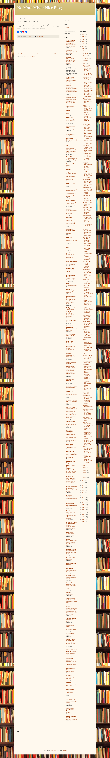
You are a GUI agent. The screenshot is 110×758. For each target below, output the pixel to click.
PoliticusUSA (69, 476)
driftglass (68, 209)
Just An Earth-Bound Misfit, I (70, 326)
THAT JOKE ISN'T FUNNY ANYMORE (87, 78)
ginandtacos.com (70, 253)
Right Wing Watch (71, 557)
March (85, 472)
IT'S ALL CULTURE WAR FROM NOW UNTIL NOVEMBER (88, 449)
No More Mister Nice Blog (39, 7)
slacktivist (68, 592)
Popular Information (71, 486)
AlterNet (68, 67)
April (84, 470)
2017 (83, 485)
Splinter (68, 606)
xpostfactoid (69, 698)
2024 (83, 39)
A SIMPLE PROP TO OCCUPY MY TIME (87, 357)
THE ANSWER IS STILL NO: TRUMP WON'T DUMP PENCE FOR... (87, 350)
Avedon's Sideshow (71, 105)
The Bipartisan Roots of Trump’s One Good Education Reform (71, 471)
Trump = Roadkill (70, 185)
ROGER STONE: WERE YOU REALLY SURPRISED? (87, 317)
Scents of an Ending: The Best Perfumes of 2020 (71, 587)
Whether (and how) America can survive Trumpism (71, 80)
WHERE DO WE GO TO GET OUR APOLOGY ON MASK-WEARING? (88, 310)
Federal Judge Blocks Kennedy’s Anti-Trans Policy (71, 552)
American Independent (69, 86)
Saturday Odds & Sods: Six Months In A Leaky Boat (71, 240)
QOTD (67, 249)
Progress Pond (70, 503)
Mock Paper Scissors (71, 386)
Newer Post (20, 54)
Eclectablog (69, 217)
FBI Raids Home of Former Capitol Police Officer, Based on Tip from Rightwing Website (71, 193)
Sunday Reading (70, 129)
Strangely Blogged (71, 618)
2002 (83, 521)
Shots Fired (69, 337)
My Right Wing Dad (71, 400)
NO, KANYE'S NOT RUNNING (88, 406)
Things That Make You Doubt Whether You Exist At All (71, 212)
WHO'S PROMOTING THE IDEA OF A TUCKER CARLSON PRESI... (88, 426)
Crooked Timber (70, 156)
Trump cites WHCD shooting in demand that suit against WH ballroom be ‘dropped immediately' (71, 515)
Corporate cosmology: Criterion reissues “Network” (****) (71, 203)
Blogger (64, 750)
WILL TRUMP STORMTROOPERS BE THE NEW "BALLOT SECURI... (87, 182)
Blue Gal (68, 133)
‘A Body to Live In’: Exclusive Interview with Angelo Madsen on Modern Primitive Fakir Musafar (71, 176)
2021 (83, 46)
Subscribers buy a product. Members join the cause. (71, 498)
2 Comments (40, 36)
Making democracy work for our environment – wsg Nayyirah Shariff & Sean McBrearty (70, 222)
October (85, 55)
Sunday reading (69, 594)
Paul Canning (69, 444)
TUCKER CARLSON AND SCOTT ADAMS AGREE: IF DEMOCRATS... (88, 441)
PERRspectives (70, 451)
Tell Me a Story (70, 633)
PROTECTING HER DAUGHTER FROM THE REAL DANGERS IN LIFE (87, 385)
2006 (83, 512)
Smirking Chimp (70, 598)
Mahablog (69, 353)
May (84, 467)
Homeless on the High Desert (70, 276)
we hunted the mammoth (69, 659)
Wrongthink (86, 279)
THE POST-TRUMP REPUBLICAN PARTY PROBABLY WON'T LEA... (87, 118)
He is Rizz (68, 712)
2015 (83, 490)
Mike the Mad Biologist (70, 379)
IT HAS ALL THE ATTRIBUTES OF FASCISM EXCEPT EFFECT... (87, 210)
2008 (83, 507)
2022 (83, 44)
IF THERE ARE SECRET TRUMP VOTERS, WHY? (87, 264)
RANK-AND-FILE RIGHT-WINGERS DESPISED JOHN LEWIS (87, 240)
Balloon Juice (69, 117)
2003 (83, 519)
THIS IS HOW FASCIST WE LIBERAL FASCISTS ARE (87, 367)
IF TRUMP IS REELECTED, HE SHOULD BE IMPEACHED (87, 232)
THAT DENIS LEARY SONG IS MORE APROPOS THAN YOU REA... (87, 399)
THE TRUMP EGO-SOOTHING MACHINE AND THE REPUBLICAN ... (88, 294)
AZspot (68, 110)
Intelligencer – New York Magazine (71, 308)
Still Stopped (69, 321)
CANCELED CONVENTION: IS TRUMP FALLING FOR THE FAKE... (87, 174)
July (84, 63)
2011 (83, 500)
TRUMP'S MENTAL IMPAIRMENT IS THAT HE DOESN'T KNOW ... (87, 165)
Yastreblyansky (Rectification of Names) (70, 709)
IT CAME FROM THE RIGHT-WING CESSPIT (87, 225)
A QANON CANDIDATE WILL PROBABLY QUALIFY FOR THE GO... (87, 458)
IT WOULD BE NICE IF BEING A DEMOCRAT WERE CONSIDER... (87, 218)
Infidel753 (69, 289)
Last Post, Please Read (71, 719)
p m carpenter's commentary (70, 430)
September (86, 58)
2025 (83, 36)
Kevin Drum (69, 341)
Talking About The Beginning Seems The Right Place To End (71, 424)
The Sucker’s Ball (70, 349)
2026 (83, 34)
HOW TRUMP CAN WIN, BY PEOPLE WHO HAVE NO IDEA (88, 302)
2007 (83, 509)
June (84, 465)
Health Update (69, 342)
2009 (83, 504)
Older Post (56, 54)
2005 (83, 514)
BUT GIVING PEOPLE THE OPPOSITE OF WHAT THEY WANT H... (87, 68)
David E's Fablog (70, 183)
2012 (83, 497)
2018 (83, 483)
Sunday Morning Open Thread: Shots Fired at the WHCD (71, 120)
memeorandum (70, 366)
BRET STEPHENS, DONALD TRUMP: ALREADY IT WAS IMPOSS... (88, 412)
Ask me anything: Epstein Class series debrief (70, 643)
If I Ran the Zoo (70, 284)
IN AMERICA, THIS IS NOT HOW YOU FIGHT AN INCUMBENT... (87, 127)
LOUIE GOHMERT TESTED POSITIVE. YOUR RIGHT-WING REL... (88, 93)
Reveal (68, 539)
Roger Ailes (69, 559)
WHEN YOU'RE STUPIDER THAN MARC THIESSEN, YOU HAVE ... (87, 156)
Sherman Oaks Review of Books (70, 583)
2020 (83, 48)
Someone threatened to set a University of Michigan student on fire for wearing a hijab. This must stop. (71, 611)
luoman (54, 750)
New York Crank (70, 407)
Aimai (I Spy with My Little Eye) (70, 41)
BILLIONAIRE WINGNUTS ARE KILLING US (87, 101)
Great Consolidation (71, 261)
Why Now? (69, 675)
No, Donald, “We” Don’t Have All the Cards (70, 357)
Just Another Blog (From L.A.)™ (71, 335)
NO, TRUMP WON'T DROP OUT (87, 419)
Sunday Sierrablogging (71, 285)
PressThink (69, 495)
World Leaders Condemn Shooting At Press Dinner (71, 315)
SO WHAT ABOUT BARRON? (88, 361)
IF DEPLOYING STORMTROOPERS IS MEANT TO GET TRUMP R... (87, 190)
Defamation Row (70, 671)
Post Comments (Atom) (29, 56)
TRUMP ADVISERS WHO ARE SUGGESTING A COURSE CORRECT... (87, 333)
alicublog (68, 57)
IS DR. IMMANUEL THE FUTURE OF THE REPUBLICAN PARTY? (87, 109)
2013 (83, 495)
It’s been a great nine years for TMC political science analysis (71, 394)
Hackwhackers (70, 268)
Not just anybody (70, 106)
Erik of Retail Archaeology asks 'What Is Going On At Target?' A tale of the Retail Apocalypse (71, 149)
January (85, 477)
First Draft (69, 237)
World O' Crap (70, 689)
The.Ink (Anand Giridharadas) (70, 640)
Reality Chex (69, 532)
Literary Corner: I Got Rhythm (87, 282)
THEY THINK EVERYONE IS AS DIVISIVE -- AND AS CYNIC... (87, 248)
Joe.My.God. (69, 311)
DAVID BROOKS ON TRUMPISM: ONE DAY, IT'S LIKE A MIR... (87, 256)
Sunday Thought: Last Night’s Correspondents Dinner (71, 601)
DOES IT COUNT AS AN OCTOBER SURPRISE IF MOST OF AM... (87, 85)
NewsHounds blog (71, 421)
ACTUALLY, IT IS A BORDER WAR (87, 204)
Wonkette (68, 682)
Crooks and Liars (70, 164)
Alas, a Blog (69, 50)
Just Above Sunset (71, 320)
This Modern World (71, 649)
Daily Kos (68, 169)
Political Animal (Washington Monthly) (70, 467)
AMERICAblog (70, 77)
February (85, 475)
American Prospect (71, 97)
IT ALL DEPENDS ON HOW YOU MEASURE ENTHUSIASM (87, 434)
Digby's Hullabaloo (71, 200)
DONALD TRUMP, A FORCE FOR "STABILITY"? (88, 142)
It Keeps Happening (70, 387)
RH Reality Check (71, 549)
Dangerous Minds (70, 172)
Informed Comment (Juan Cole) (71, 297)
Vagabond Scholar (71, 651)
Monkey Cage (69, 391)
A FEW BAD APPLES (86, 392)
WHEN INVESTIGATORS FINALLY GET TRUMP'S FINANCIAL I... (87, 342)
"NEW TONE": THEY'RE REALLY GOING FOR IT (87, 198)
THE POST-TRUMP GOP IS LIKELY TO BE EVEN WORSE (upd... (87, 148)
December (86, 51)
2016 (83, 487)
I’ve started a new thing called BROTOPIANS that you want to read (71, 663)
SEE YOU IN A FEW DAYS (87, 286)
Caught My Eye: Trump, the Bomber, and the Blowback (71, 526)
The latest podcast (70, 134)
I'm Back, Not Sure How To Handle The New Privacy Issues (71, 44)
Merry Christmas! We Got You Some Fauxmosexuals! (71, 692)
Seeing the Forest (70, 575)
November (86, 53)
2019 (83, 480)
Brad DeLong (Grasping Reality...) (71, 139)
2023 (83, 41)
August (85, 60)
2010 (83, 502)
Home (38, 54)
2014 (83, 492)
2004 (83, 517)
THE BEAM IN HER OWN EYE (87, 74)
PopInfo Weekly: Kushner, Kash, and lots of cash (71, 490)
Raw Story (69, 510)
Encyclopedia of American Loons (70, 229)
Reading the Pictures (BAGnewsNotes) (71, 523)
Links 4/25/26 (69, 382)
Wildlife (68, 635)
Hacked (68, 165)
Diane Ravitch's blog (71, 189)
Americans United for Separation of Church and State (71, 101)
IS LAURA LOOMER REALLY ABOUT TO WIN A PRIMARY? (86, 375)
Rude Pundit (69, 568)
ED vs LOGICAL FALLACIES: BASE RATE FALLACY (71, 256)
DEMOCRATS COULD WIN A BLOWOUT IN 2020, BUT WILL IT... (87, 324)
